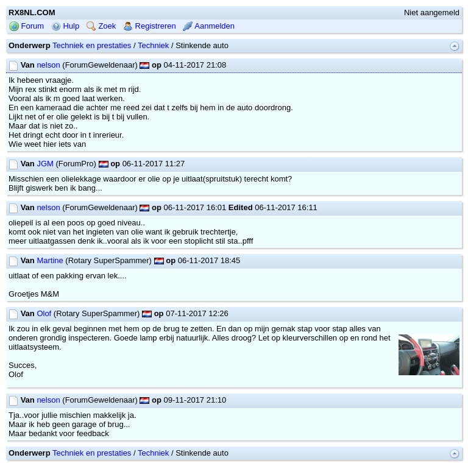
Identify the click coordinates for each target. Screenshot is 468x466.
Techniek (153, 45)
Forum (26, 25)
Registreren (149, 25)
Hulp (65, 25)
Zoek (101, 25)
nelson (48, 64)
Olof (44, 313)
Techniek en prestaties (91, 45)
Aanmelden (209, 25)
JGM (45, 163)
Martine (50, 260)
